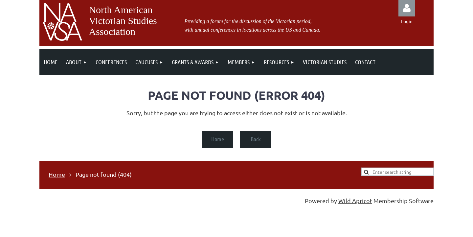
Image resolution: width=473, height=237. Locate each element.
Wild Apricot (355, 200)
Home (217, 139)
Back (256, 139)
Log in (406, 8)
